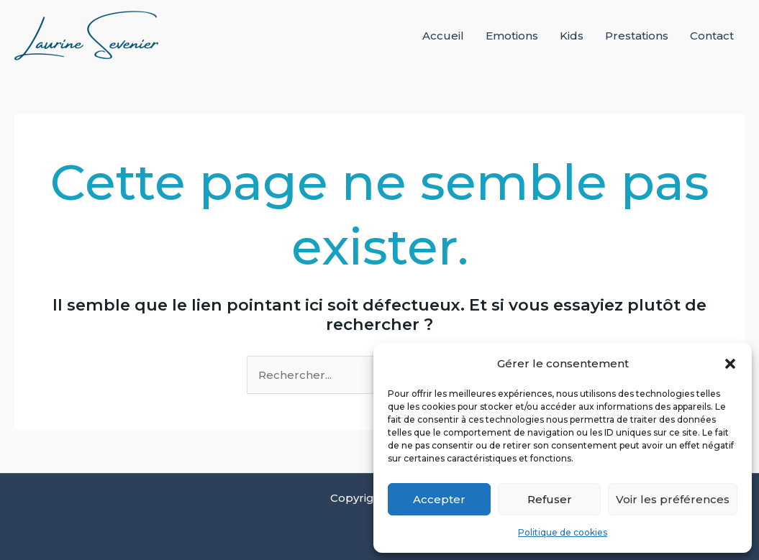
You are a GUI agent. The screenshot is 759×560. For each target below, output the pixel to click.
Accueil (443, 35)
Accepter (439, 499)
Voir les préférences (673, 499)
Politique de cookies (562, 532)
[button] (730, 364)
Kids (571, 35)
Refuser (549, 499)
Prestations (636, 35)
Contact (712, 35)
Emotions (512, 35)
